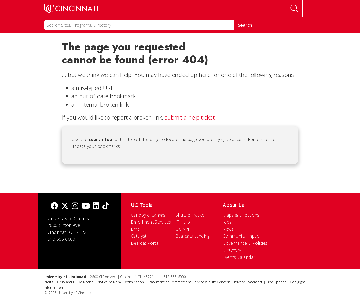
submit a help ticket (190, 117)
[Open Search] (294, 8)
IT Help (182, 222)
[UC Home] (70, 8)
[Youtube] (85, 206)
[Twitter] (65, 206)
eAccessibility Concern (212, 282)
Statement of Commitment (169, 282)
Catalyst (138, 236)
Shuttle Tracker (190, 215)
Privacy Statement (248, 282)
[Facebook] (54, 206)
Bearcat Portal (145, 243)
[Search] (139, 25)
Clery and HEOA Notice (75, 282)
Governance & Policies (245, 243)
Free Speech (276, 282)
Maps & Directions (241, 215)
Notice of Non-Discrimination (120, 282)
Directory (232, 250)
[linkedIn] (96, 206)
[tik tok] (105, 206)
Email (136, 229)
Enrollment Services (151, 222)
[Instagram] (75, 206)
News (228, 229)
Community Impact (241, 236)
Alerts (48, 282)
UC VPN (183, 229)
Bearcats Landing (192, 236)
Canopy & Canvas (148, 215)
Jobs (227, 222)
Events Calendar (239, 257)
